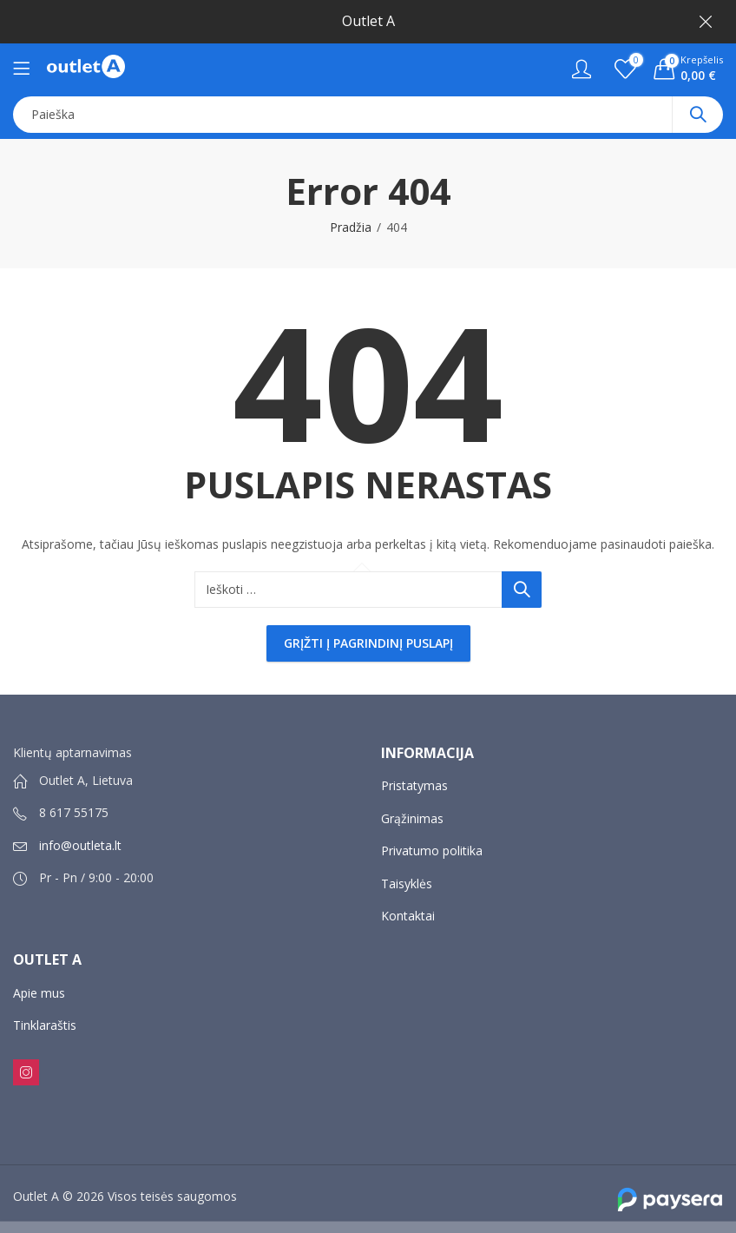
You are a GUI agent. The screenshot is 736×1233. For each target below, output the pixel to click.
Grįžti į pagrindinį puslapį (368, 643)
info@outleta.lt (80, 845)
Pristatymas (414, 785)
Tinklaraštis (44, 1025)
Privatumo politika (432, 850)
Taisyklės (406, 883)
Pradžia (350, 227)
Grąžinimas (412, 818)
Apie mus (39, 993)
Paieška (698, 114)
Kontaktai (408, 915)
